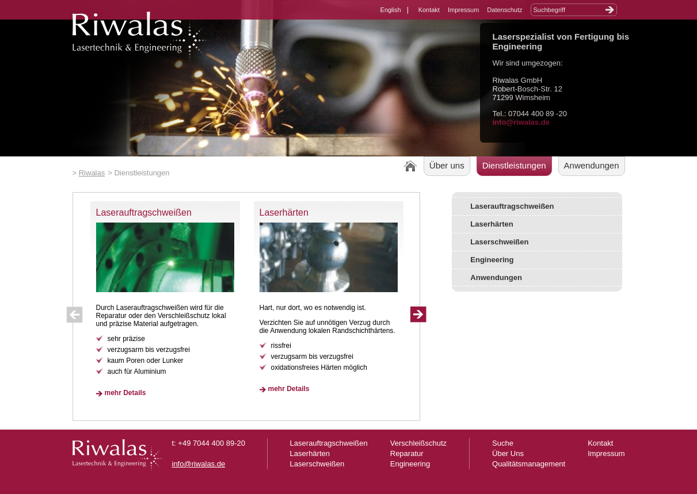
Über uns (446, 165)
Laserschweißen (499, 242)
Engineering (491, 259)
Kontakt (429, 9)
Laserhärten (284, 212)
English (390, 9)
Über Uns (508, 453)
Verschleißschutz (418, 443)
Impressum (463, 9)
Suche (502, 443)
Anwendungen (591, 165)
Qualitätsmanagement (528, 463)
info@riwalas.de (521, 122)
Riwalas (92, 173)
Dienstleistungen (514, 165)
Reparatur (407, 453)
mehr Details (125, 393)
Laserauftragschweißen (144, 212)
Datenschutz (504, 9)
